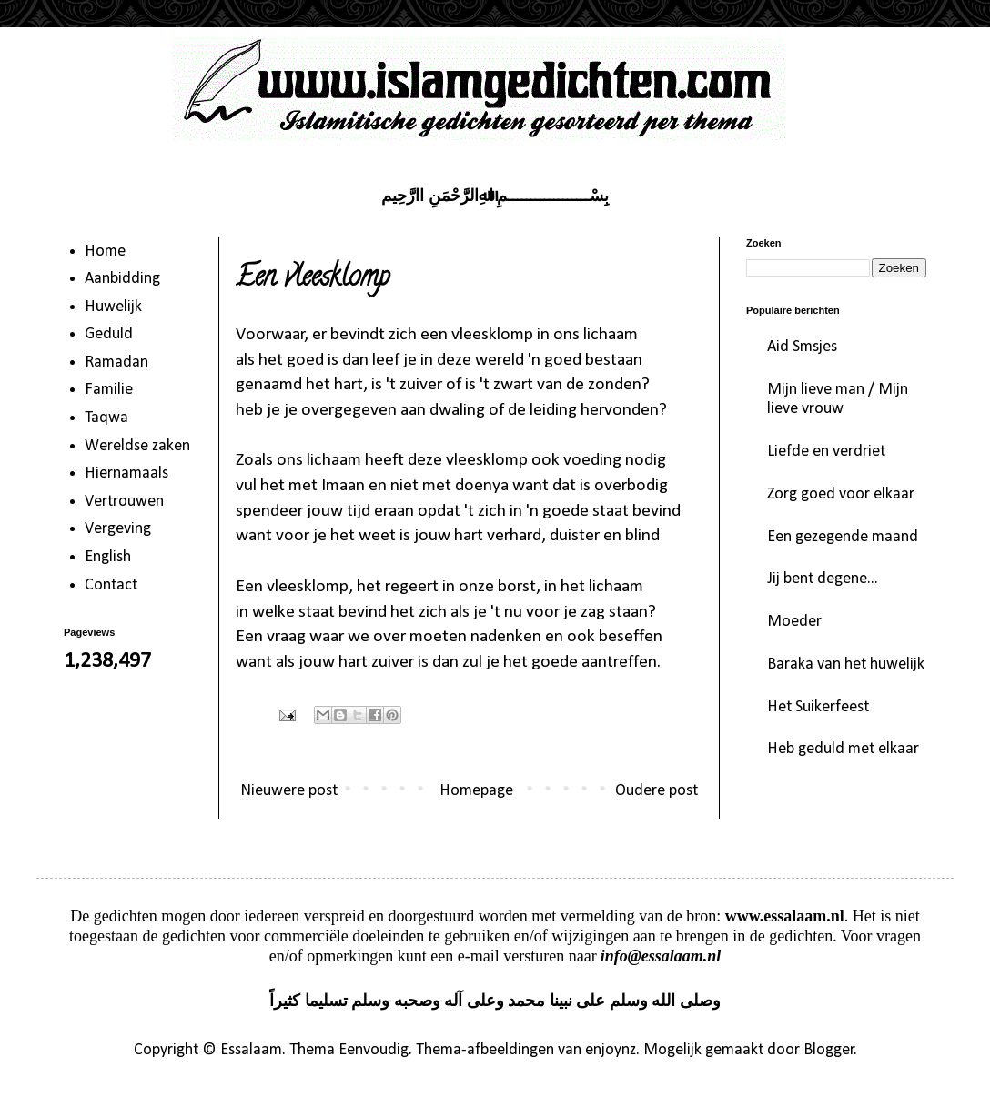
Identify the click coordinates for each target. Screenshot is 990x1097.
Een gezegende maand (842, 537)
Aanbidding (122, 278)
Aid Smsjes (802, 347)
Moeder (794, 621)
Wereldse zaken (137, 446)
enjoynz (610, 1050)
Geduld (109, 334)
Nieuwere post (289, 791)
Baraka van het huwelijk (845, 664)
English (108, 557)
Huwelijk (113, 307)
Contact (111, 585)
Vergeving (118, 529)
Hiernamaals (126, 473)
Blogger (828, 1050)
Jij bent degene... (822, 579)
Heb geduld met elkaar (843, 749)
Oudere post (656, 791)
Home (105, 251)
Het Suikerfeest (818, 707)
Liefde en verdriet (826, 451)
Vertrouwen (124, 501)
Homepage (476, 791)
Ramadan (116, 362)
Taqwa (106, 418)
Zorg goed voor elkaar (840, 494)
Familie (109, 389)
